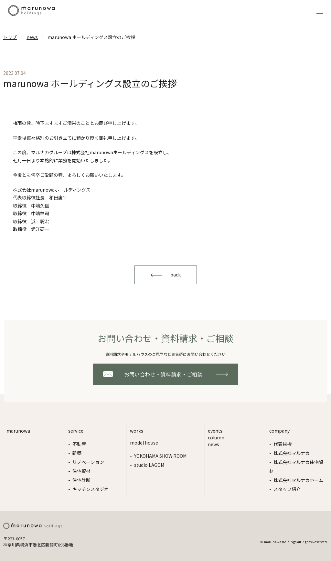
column (216, 437)
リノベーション (88, 462)
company (279, 430)
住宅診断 (81, 480)
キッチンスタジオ (90, 489)
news (32, 37)
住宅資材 (81, 471)
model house (144, 442)
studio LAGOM (149, 465)
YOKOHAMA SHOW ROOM (160, 456)
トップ (10, 37)
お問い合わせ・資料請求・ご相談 (163, 374)
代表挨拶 (282, 444)
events (215, 430)
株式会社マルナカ (291, 453)
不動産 (79, 444)
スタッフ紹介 (287, 489)
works (136, 430)
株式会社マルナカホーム (298, 480)
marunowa (18, 430)
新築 (76, 453)
